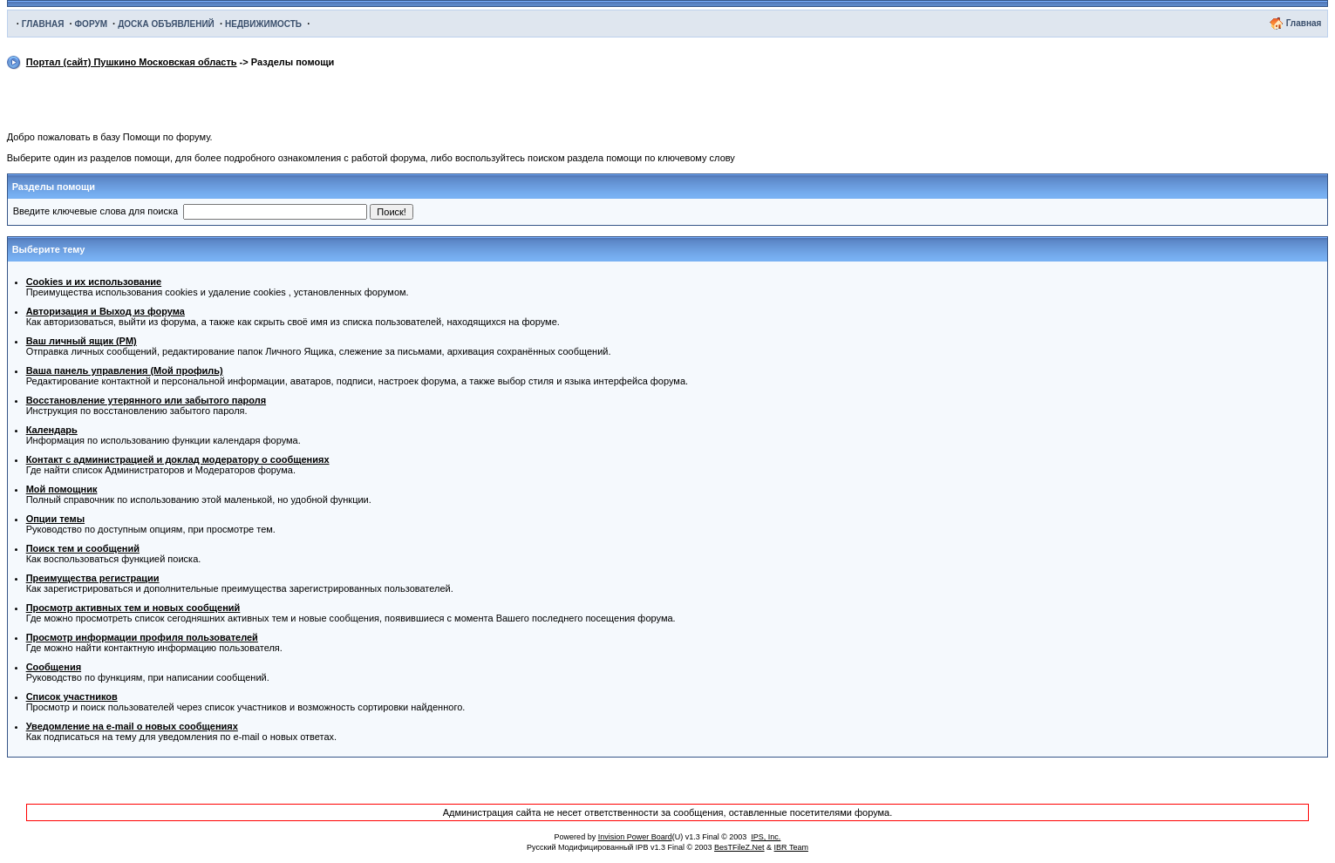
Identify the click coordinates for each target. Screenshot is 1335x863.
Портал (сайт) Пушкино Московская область (131, 62)
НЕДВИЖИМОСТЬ (263, 24)
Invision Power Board (635, 836)
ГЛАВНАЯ (43, 24)
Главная (1304, 23)
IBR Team (791, 847)
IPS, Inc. (765, 836)
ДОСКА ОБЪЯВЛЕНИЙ (166, 24)
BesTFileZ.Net (739, 847)
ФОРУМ (91, 24)
